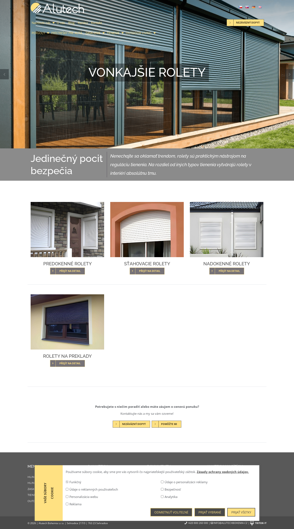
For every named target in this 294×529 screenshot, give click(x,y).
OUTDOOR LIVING (138, 33)
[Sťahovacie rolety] (147, 229)
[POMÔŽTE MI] (166, 424)
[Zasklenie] (57, 489)
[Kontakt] (117, 495)
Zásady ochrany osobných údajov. (223, 520)
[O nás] (117, 477)
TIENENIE (113, 33)
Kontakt (96, 23)
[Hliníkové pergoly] (57, 477)
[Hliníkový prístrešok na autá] (57, 483)
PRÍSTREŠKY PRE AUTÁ (66, 33)
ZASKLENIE (92, 33)
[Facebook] (211, 478)
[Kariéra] (117, 489)
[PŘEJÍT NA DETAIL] (67, 271)
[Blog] (117, 483)
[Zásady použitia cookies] (177, 477)
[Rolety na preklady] (67, 322)
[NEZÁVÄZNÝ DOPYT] (131, 424)
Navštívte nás (41, 23)
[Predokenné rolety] (67, 229)
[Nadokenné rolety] (226, 229)
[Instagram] (223, 478)
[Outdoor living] (57, 501)
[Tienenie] (57, 495)
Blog (71, 23)
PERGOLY (38, 33)
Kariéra (83, 23)
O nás (61, 23)
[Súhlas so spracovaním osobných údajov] (177, 483)
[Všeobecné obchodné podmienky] (177, 489)
